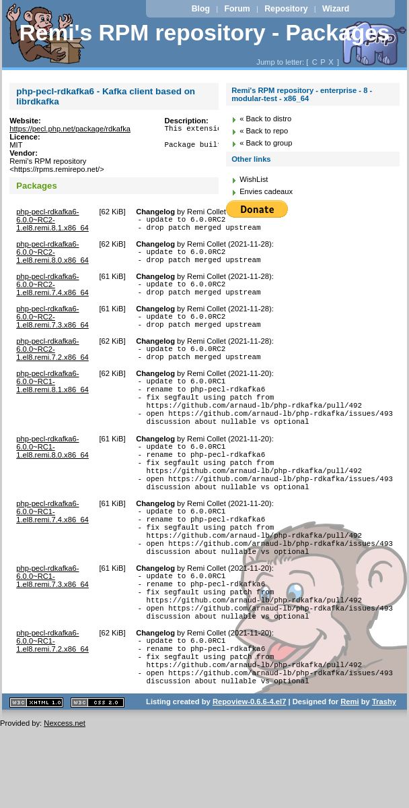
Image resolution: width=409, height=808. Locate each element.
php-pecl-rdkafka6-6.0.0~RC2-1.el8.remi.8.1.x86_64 (52, 220)
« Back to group (265, 143)
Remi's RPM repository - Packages (204, 32)
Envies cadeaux (266, 191)
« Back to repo (263, 131)
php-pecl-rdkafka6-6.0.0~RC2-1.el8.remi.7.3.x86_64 (52, 329)
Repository (285, 8)
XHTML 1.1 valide (36, 783)
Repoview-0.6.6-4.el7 (249, 782)
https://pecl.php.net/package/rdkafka (70, 129)
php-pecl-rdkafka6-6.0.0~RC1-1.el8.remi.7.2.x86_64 (52, 709)
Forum (237, 8)
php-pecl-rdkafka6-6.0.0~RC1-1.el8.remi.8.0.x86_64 (52, 479)
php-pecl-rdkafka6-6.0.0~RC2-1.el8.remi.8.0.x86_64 (52, 256)
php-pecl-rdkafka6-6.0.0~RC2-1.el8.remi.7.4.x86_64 (52, 292)
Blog (201, 8)
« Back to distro (265, 119)
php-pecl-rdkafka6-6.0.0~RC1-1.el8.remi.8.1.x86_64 (52, 402)
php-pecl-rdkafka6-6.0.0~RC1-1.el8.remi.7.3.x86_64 (52, 633)
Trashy (384, 782)
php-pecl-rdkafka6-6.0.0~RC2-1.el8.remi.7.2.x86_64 (52, 365)
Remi (349, 782)
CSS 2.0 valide (97, 783)
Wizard (335, 8)
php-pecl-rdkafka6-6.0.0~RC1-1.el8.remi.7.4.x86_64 (52, 556)
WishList (253, 179)
